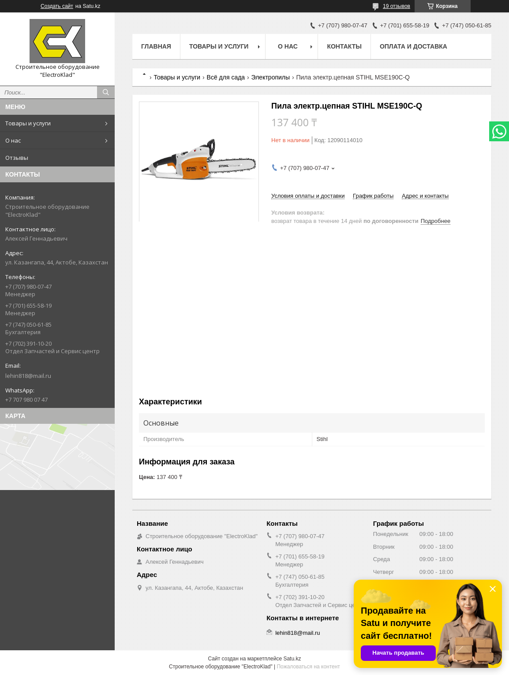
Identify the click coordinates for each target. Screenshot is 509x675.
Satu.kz (292, 659)
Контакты (344, 46)
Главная (156, 46)
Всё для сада (226, 77)
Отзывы (16, 158)
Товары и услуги (28, 123)
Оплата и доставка (413, 46)
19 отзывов (396, 6)
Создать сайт (57, 6)
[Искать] (106, 92)
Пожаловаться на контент (308, 667)
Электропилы (270, 77)
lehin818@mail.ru (28, 376)
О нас (13, 140)
